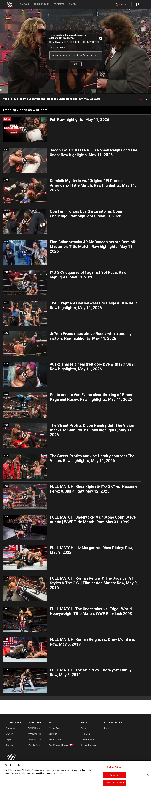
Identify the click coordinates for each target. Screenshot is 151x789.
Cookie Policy (87, 739)
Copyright (52, 734)
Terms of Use (54, 739)
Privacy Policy (55, 728)
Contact (9, 745)
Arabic (107, 728)
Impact (9, 739)
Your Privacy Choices (58, 745)
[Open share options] (147, 99)
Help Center (86, 734)
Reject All (114, 775)
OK (75, 64)
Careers (10, 734)
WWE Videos (34, 734)
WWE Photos (34, 739)
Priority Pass (34, 745)
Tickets (59, 4)
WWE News (34, 728)
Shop (72, 4)
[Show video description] (141, 99)
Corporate (10, 728)
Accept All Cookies (114, 783)
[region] (75, 774)
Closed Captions (89, 745)
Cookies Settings (114, 767)
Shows (24, 4)
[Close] (147, 774)
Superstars (42, 4)
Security (85, 728)
